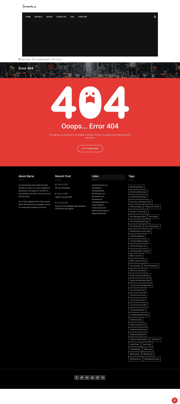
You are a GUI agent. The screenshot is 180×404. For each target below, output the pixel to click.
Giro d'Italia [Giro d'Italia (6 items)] (154, 221)
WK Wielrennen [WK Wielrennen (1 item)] (150, 369)
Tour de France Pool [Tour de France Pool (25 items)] (137, 300)
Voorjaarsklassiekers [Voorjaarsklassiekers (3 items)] (138, 320)
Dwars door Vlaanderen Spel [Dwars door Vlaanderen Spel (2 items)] (140, 202)
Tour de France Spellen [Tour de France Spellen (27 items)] (138, 315)
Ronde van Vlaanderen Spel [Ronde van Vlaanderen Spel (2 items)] (140, 290)
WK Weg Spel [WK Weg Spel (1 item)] (135, 369)
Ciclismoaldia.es (98, 205)
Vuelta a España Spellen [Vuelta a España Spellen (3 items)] (139, 349)
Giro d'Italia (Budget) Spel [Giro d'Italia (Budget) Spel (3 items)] (139, 226)
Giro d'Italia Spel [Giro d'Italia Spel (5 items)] (136, 231)
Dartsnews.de (97, 199)
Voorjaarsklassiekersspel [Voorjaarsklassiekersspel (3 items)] (139, 325)
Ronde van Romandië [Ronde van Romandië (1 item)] (138, 280)
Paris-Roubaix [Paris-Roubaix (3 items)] (135, 275)
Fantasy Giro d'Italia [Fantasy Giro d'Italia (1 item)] (137, 212)
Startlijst (61, 17)
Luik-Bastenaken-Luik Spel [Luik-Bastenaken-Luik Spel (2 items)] (140, 261)
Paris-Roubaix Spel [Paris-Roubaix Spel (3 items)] (152, 275)
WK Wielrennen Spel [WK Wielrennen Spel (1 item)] (137, 374)
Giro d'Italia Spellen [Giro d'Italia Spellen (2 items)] (137, 236)
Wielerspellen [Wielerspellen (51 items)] (147, 364)
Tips (72, 17)
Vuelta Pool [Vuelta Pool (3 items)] (134, 354)
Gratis (49, 17)
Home (28, 17)
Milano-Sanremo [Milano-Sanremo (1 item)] (136, 266)
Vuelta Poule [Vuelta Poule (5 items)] (148, 354)
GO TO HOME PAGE (90, 149)
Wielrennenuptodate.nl (100, 211)
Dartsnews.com (98, 196)
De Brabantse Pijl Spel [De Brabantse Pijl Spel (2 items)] (138, 197)
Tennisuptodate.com (100, 185)
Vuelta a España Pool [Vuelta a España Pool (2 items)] (138, 334)
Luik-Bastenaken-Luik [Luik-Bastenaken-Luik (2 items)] (138, 256)
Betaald (38, 17)
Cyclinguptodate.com (100, 202)
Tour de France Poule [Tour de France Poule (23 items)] (138, 305)
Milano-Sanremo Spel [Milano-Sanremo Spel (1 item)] (138, 271)
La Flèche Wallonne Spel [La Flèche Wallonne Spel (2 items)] (139, 251)
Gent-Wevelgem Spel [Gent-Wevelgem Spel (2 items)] (138, 221)
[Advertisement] (90, 38)
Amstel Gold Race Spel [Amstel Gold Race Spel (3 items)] (138, 192)
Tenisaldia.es (97, 188)
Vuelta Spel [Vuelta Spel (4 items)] (134, 359)
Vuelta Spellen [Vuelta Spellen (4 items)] (148, 359)
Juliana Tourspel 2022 (63, 197)
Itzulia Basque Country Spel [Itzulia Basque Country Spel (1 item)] (140, 241)
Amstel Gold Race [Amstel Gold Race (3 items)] (137, 187)
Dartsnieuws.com (98, 194)
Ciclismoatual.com (99, 208)
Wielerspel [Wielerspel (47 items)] (134, 364)
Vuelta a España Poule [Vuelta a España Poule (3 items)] (138, 339)
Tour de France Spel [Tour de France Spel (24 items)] (137, 310)
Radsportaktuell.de (99, 213)
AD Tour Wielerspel (62, 188)
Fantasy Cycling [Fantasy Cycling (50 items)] (136, 207)
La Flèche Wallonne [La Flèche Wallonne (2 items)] (137, 246)
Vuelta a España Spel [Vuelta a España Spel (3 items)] (138, 344)
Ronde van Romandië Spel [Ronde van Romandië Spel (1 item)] (140, 285)
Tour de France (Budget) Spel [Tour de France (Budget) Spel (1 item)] (141, 295)
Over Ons (82, 17)
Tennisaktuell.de (98, 191)
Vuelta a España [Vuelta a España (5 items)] (136, 329)
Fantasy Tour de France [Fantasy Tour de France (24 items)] (139, 216)
